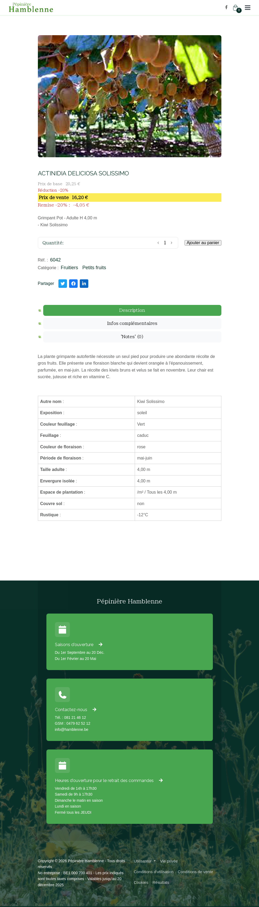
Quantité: (53, 243)
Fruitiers (69, 267)
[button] (247, 7)
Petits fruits (94, 267)
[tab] (132, 310)
